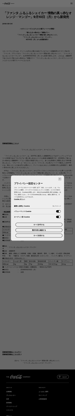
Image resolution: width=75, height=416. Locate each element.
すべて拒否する (39, 235)
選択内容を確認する (39, 230)
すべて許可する (39, 225)
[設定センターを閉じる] (60, 179)
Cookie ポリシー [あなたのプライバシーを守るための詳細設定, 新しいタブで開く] (19, 199)
